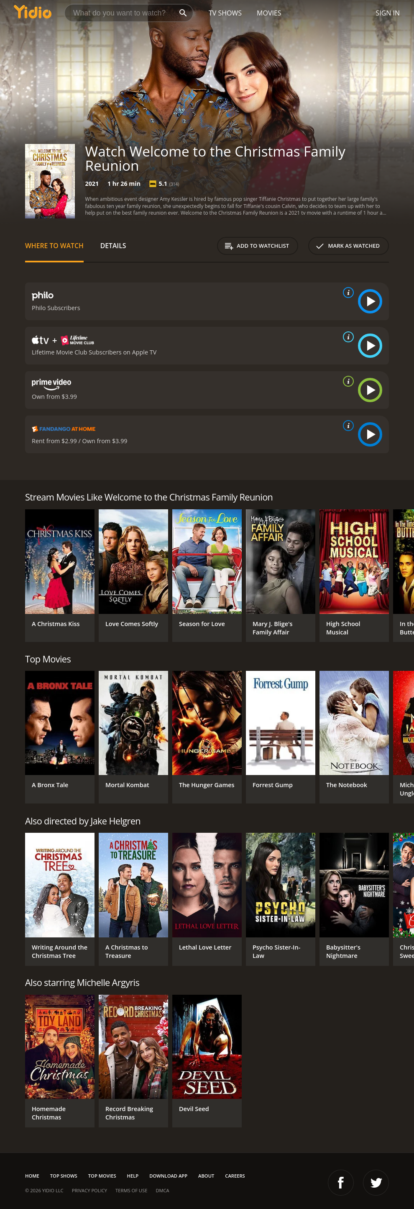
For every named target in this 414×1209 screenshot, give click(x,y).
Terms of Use (131, 1190)
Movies (269, 13)
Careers (235, 1176)
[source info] (347, 292)
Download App (168, 1176)
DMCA (162, 1190)
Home (32, 1176)
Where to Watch (54, 245)
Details (113, 245)
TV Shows (225, 13)
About (206, 1176)
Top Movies (102, 1176)
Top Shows (63, 1176)
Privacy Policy (89, 1190)
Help (133, 1176)
